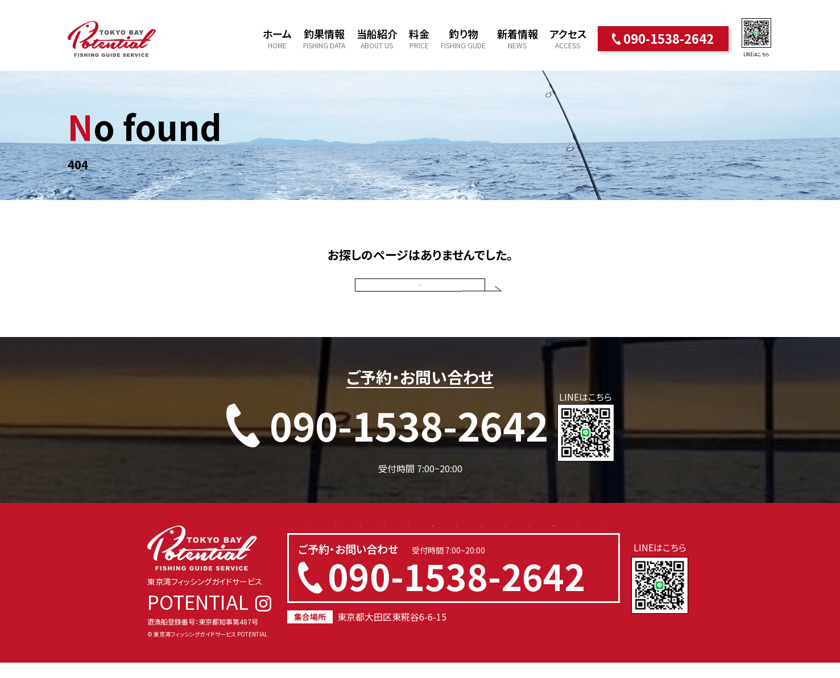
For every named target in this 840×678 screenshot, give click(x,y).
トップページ (420, 292)
